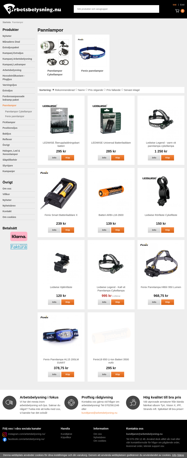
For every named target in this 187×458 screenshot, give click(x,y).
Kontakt (7, 211)
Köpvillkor (66, 437)
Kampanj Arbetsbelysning (17, 58)
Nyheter (7, 36)
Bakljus (7, 133)
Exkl (182, 5)
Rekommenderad (65, 89)
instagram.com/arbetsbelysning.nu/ (26, 434)
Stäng (180, 455)
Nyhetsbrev (9, 205)
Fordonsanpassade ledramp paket (19, 98)
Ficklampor (19, 122)
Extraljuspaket (11, 47)
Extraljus (19, 90)
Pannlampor (19, 105)
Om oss (7, 188)
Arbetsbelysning (19, 70)
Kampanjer (9, 171)
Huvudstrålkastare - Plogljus (14, 77)
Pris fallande (113, 89)
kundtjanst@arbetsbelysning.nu (99, 412)
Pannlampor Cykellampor (18, 111)
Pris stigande (95, 89)
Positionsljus (10, 128)
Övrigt (19, 145)
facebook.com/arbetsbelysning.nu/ (25, 439)
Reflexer (7, 139)
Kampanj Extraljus (13, 53)
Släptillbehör (10, 159)
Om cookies (9, 217)
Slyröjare (19, 165)
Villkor (6, 194)
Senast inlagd (132, 89)
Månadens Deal (11, 41)
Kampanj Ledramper (14, 64)
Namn (81, 89)
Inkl (174, 5)
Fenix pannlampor (14, 116)
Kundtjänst (66, 434)
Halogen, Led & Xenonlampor (19, 152)
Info (54, 157)
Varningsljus (19, 85)
